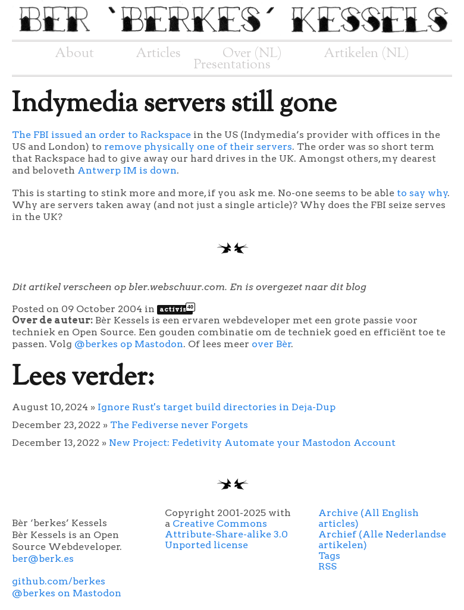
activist (176, 309)
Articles (158, 53)
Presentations (232, 64)
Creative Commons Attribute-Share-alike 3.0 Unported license (226, 534)
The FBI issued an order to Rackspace (101, 134)
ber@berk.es (43, 558)
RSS (327, 566)
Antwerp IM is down (127, 170)
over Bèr (271, 344)
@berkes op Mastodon (128, 344)
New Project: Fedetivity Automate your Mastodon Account (252, 442)
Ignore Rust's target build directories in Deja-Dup (217, 407)
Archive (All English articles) (368, 518)
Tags (329, 555)
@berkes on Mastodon (66, 593)
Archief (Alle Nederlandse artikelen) (382, 540)
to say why (422, 193)
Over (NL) (252, 53)
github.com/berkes (58, 581)
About (74, 53)
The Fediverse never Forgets (179, 424)
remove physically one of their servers (198, 146)
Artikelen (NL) (366, 53)
